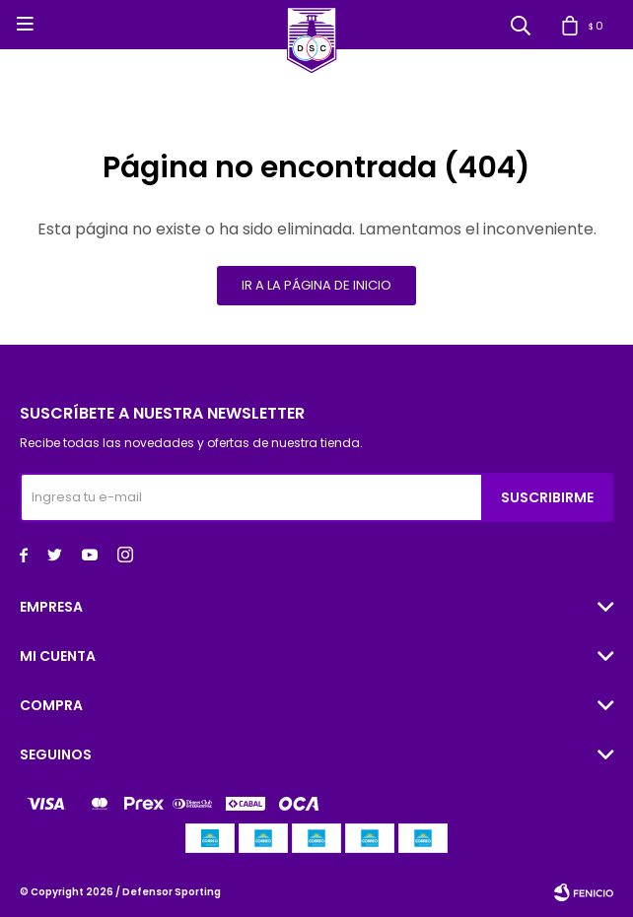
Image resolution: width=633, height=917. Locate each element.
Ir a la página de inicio (316, 285)
